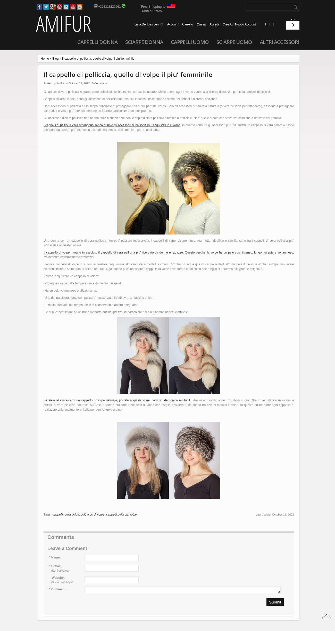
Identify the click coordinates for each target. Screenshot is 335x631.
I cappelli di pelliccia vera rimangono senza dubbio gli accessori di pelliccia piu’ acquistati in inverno (112, 125)
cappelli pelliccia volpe (121, 514)
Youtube (73, 7)
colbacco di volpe (93, 514)
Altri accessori (279, 42)
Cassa (201, 24)
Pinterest (59, 7)
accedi (214, 24)
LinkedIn (66, 7)
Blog (79, 7)
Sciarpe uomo (234, 42)
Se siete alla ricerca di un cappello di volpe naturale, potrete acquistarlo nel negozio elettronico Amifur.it (117, 400)
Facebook (39, 7)
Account (172, 24)
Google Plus (53, 7)
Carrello (187, 24)
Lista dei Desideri (149, 24)
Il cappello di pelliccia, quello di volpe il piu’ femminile (98, 58)
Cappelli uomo (190, 42)
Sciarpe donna (144, 42)
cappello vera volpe (65, 514)
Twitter (46, 7)
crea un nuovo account (239, 24)
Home (45, 58)
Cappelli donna (97, 42)
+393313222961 (109, 6)
